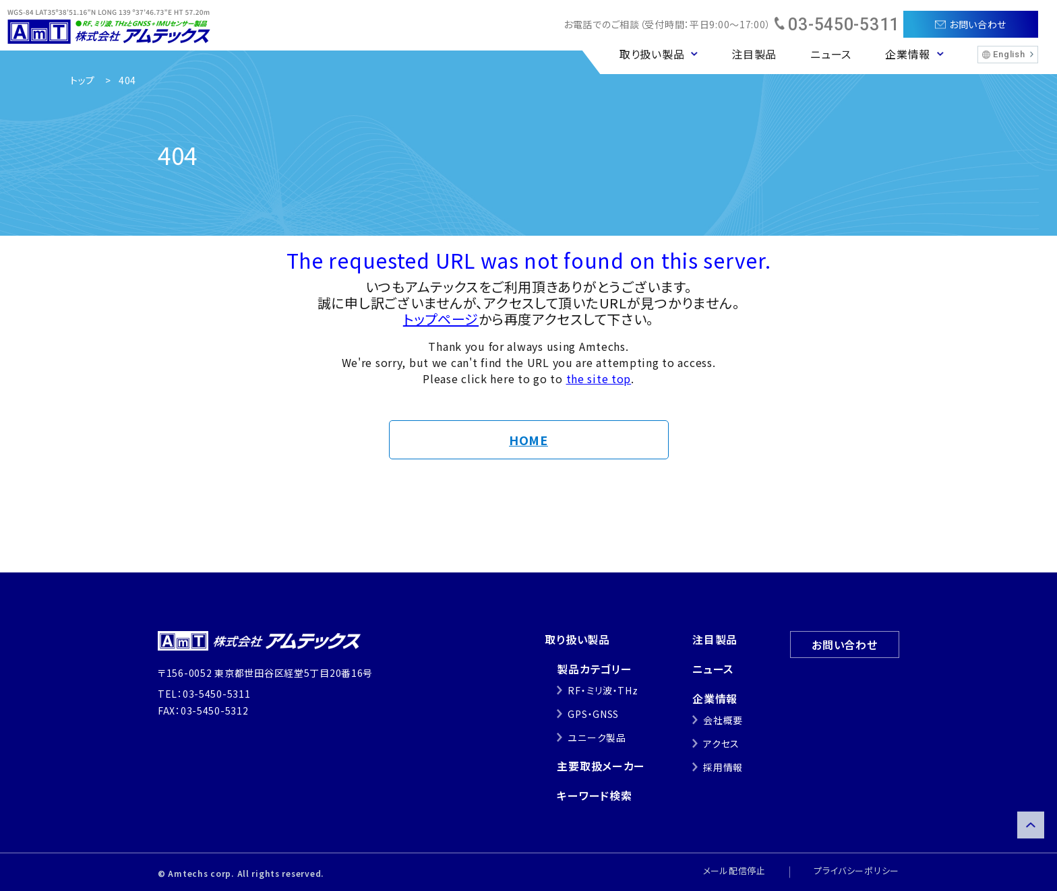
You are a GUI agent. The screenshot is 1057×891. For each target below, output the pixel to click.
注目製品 (754, 54)
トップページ (441, 319)
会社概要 (723, 720)
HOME (528, 440)
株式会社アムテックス (108, 25)
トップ (82, 80)
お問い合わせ (844, 644)
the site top (599, 378)
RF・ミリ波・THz (603, 690)
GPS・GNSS (593, 714)
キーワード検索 (594, 795)
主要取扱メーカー (601, 766)
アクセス (721, 743)
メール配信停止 (734, 870)
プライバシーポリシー (856, 870)
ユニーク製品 (597, 737)
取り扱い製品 (577, 639)
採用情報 (723, 767)
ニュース (830, 54)
